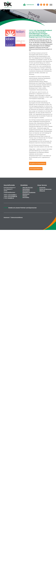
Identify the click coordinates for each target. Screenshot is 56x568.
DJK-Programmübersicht (36, 168)
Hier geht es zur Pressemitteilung (37, 163)
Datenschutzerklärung (17, 217)
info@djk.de (11, 198)
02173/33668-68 (12, 196)
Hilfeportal (42, 190)
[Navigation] (50, 4)
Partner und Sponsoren (45, 189)
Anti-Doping (26, 197)
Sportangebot (26, 190)
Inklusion (25, 195)
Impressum (6, 217)
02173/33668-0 (12, 194)
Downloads (42, 187)
